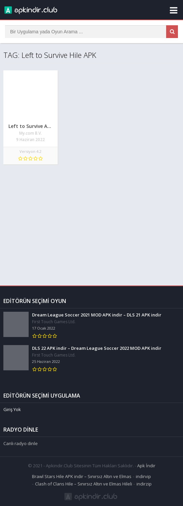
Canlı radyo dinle (20, 442)
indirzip (144, 483)
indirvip (143, 475)
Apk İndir (146, 465)
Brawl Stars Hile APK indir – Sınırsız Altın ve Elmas (81, 475)
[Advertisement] (91, 221)
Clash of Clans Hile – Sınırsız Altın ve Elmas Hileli (83, 483)
